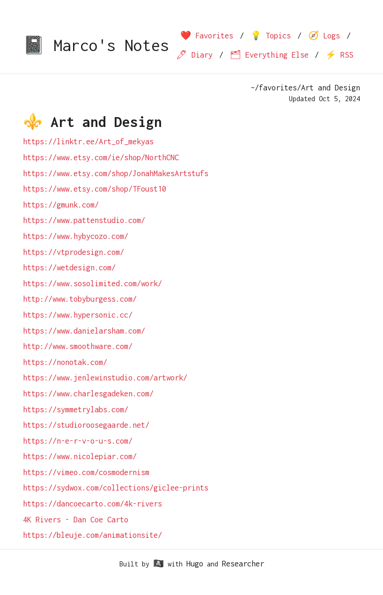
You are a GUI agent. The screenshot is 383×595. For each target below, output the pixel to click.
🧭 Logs (324, 35)
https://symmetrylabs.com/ (75, 409)
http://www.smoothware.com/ (78, 346)
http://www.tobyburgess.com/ (80, 299)
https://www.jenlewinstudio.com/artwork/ (105, 377)
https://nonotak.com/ (65, 362)
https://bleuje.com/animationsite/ (92, 535)
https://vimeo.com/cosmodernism (86, 472)
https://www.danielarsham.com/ (84, 330)
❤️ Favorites (206, 35)
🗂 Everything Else (269, 55)
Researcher (243, 563)
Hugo (194, 563)
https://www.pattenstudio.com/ (84, 220)
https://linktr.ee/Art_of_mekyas (88, 141)
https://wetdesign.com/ (69, 267)
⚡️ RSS (339, 55)
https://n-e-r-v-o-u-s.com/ (78, 441)
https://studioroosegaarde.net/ (86, 425)
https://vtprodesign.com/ (73, 252)
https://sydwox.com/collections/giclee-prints (115, 487)
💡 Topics (270, 35)
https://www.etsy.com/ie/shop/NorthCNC (101, 157)
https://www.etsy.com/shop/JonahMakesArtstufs (115, 173)
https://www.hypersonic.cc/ (78, 315)
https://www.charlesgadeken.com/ (88, 393)
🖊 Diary (194, 55)
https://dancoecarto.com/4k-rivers (92, 503)
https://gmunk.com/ (61, 204)
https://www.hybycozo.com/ (75, 236)
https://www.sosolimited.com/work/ (92, 283)
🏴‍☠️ (158, 563)
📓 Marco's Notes (96, 45)
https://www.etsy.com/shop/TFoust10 (94, 188)
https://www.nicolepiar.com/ (80, 456)
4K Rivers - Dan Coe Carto (75, 519)
